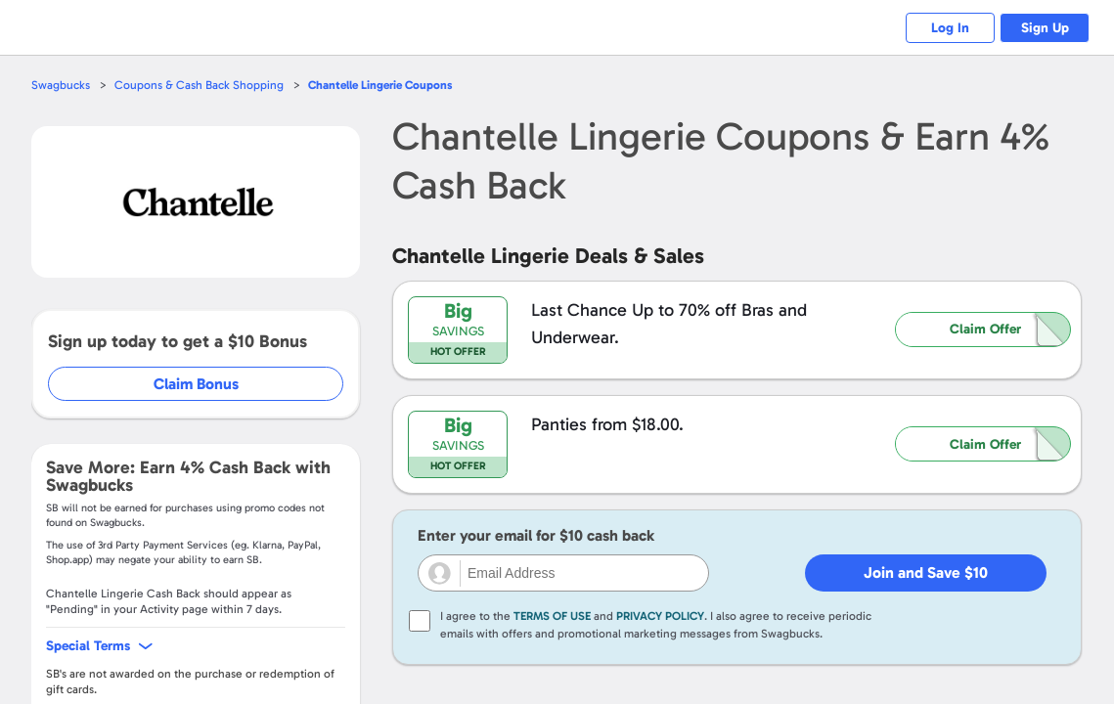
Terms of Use (552, 616)
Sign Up (1041, 28)
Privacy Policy (660, 616)
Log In (938, 28)
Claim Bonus (197, 383)
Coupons (391, 84)
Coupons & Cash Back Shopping (203, 84)
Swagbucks (61, 84)
